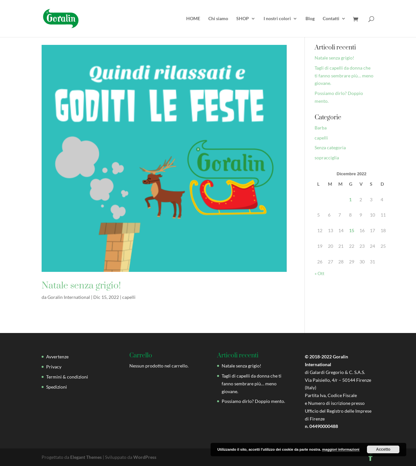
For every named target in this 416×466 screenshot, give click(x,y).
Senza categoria (330, 147)
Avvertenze (57, 356)
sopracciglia (327, 157)
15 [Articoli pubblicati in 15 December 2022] (351, 230)
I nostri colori (277, 18)
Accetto (383, 449)
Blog (310, 18)
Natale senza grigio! (81, 285)
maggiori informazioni (340, 449)
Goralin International (68, 297)
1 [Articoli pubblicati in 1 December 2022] (350, 199)
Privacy (53, 366)
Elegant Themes (86, 457)
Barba (321, 127)
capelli (129, 297)
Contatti (331, 18)
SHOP (242, 18)
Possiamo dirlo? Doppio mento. (253, 401)
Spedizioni (56, 387)
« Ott (319, 273)
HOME (193, 18)
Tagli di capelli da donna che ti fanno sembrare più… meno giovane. (344, 75)
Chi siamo (218, 18)
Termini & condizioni (67, 376)
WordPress (144, 457)
